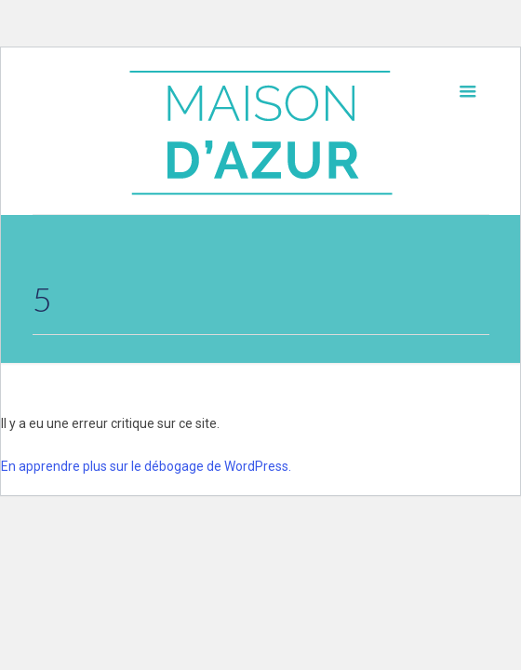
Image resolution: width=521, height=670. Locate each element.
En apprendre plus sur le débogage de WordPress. (146, 466)
